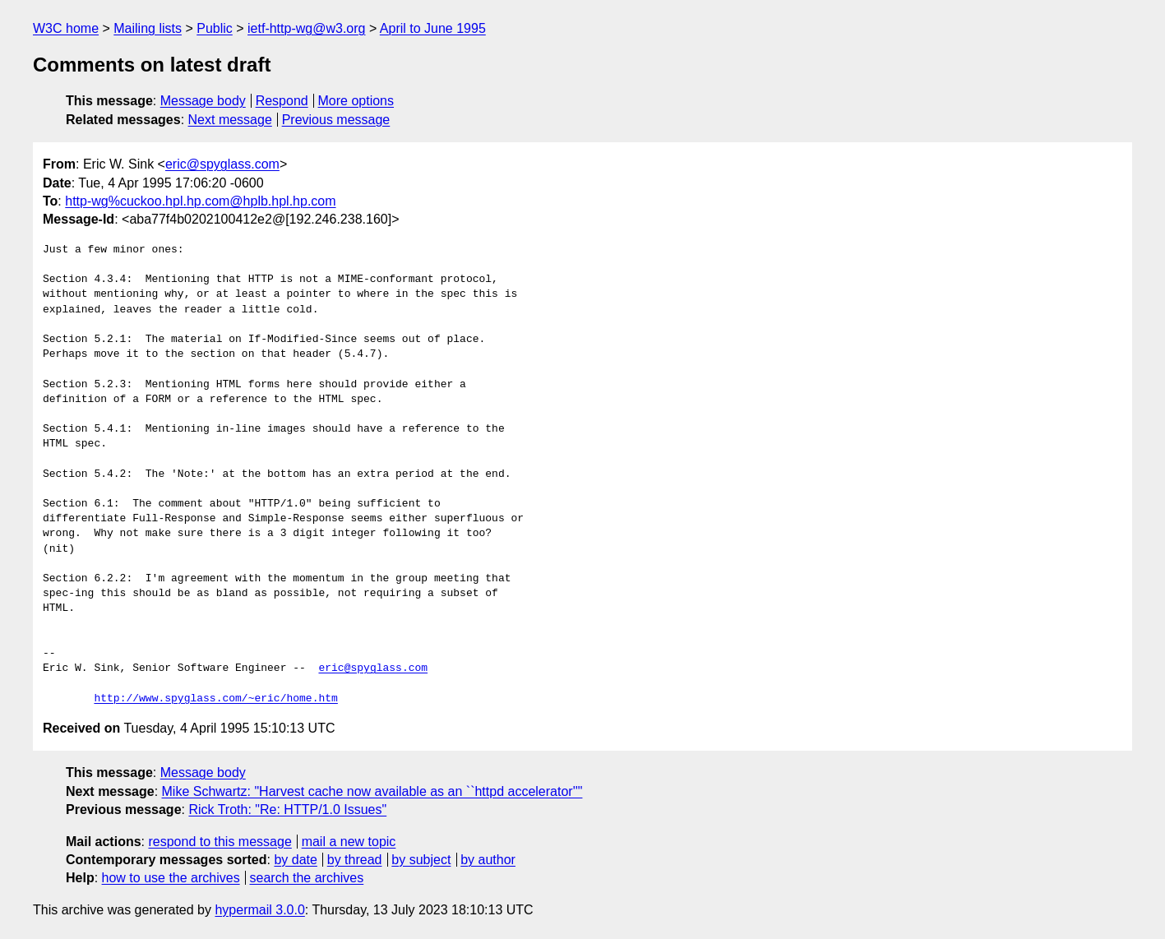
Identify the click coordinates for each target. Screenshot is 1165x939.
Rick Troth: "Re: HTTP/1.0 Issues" (287, 809)
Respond (282, 101)
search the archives (307, 878)
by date (295, 860)
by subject (421, 860)
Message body (203, 101)
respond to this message (219, 842)
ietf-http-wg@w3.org (306, 28)
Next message (230, 120)
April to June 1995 (433, 28)
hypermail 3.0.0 (259, 910)
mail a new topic (349, 842)
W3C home (66, 28)
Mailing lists (147, 28)
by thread (354, 860)
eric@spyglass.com (222, 164)
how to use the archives (171, 878)
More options (356, 101)
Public (214, 28)
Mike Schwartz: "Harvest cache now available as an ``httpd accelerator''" (372, 791)
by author (487, 860)
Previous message (336, 120)
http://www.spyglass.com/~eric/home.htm (215, 699)
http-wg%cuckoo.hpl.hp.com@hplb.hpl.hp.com (200, 201)
